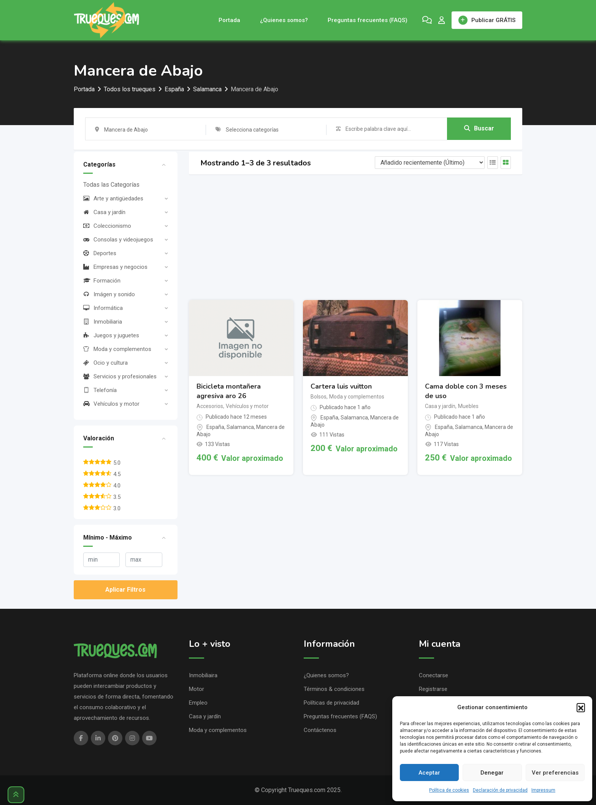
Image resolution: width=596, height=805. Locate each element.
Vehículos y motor (111, 403)
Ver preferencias (555, 772)
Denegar (492, 772)
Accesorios (210, 406)
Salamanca (240, 427)
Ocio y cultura (105, 362)
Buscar (479, 128)
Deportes (99, 253)
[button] (581, 707)
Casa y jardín (104, 212)
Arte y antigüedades (113, 198)
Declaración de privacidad (500, 790)
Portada (229, 20)
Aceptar (429, 772)
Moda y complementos (117, 349)
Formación (101, 280)
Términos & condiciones (334, 689)
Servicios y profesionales (120, 376)
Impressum (543, 790)
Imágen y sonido (109, 294)
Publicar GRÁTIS (486, 20)
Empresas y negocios (115, 267)
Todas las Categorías (111, 184)
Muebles (468, 406)
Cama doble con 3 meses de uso (466, 391)
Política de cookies (449, 790)
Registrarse (433, 689)
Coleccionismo (107, 225)
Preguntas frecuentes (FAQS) (367, 20)
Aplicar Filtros (125, 589)
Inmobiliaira (203, 675)
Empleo (198, 702)
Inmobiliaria (102, 321)
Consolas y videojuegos (118, 239)
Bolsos (319, 397)
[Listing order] (430, 162)
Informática (103, 308)
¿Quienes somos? (284, 20)
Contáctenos (320, 730)
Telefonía (100, 390)
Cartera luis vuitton (341, 386)
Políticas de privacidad (331, 702)
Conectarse (433, 675)
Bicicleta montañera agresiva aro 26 (229, 391)
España (215, 427)
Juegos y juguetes (111, 335)
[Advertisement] (356, 237)
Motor (196, 689)
